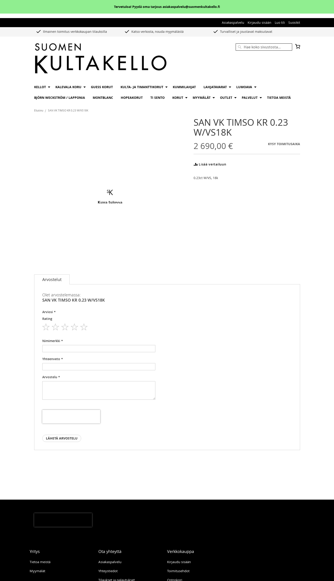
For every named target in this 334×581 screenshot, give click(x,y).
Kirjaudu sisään (259, 22)
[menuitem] (40, 87)
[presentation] (71, 416)
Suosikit (294, 22)
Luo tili (280, 22)
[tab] (52, 279)
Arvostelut (52, 279)
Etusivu (38, 110)
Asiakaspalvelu (233, 22)
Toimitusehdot (178, 571)
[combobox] (264, 47)
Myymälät (37, 571)
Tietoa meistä (40, 562)
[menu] (167, 92)
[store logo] (100, 59)
